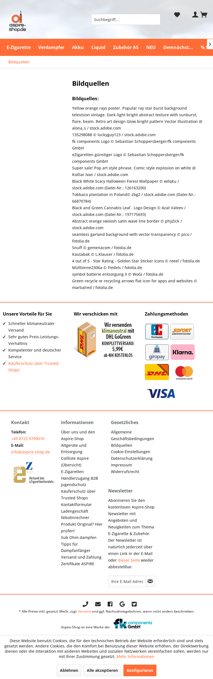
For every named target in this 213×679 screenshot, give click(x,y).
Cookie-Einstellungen (130, 451)
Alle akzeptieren (102, 670)
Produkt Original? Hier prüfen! (82, 527)
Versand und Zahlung (81, 557)
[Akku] (78, 47)
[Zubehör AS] (125, 47)
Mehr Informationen (135, 656)
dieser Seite (129, 560)
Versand (84, 611)
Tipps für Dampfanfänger (75, 547)
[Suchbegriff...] (126, 19)
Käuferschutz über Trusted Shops (78, 494)
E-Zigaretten (72, 471)
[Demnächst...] (178, 47)
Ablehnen (69, 670)
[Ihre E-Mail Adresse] (127, 581)
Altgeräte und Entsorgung (74, 449)
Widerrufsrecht (125, 471)
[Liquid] (98, 47)
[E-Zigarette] (18, 47)
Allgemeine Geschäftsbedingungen (132, 435)
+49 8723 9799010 (27, 438)
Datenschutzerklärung (132, 458)
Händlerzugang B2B (79, 478)
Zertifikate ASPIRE (77, 563)
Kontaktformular (76, 504)
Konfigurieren (140, 670)
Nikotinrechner (75, 517)
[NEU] (150, 47)
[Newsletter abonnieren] (150, 581)
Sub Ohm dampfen (79, 537)
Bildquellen (121, 445)
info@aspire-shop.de (30, 452)
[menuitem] (126, 19)
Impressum (121, 465)
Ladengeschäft (74, 511)
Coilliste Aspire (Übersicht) (75, 462)
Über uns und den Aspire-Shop (78, 435)
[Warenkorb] (204, 14)
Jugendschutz (73, 484)
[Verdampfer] (51, 47)
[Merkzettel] (176, 14)
